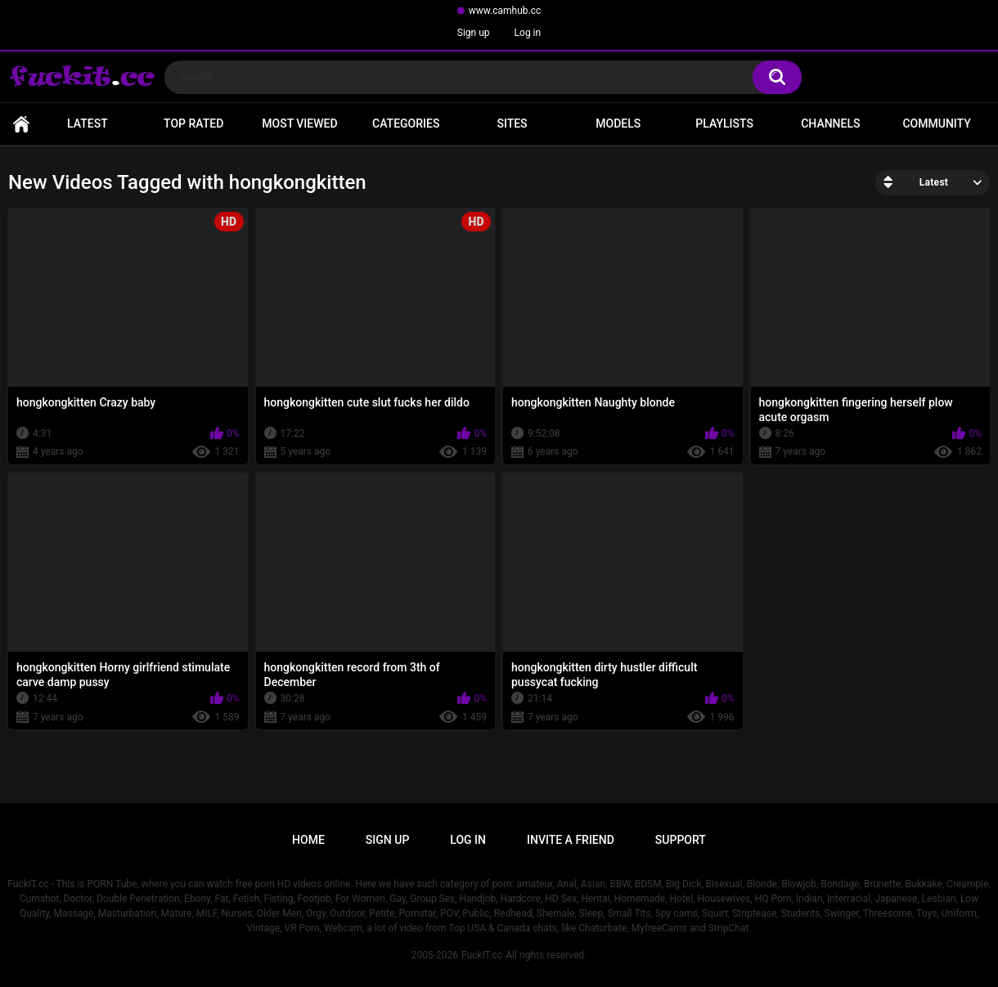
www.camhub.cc (505, 10)
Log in (528, 32)
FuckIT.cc (481, 955)
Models (618, 123)
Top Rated (193, 123)
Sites (512, 123)
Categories (405, 123)
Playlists (724, 123)
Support (680, 839)
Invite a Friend (570, 839)
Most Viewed (299, 123)
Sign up (473, 32)
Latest (87, 123)
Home (21, 124)
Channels (830, 123)
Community (936, 123)
